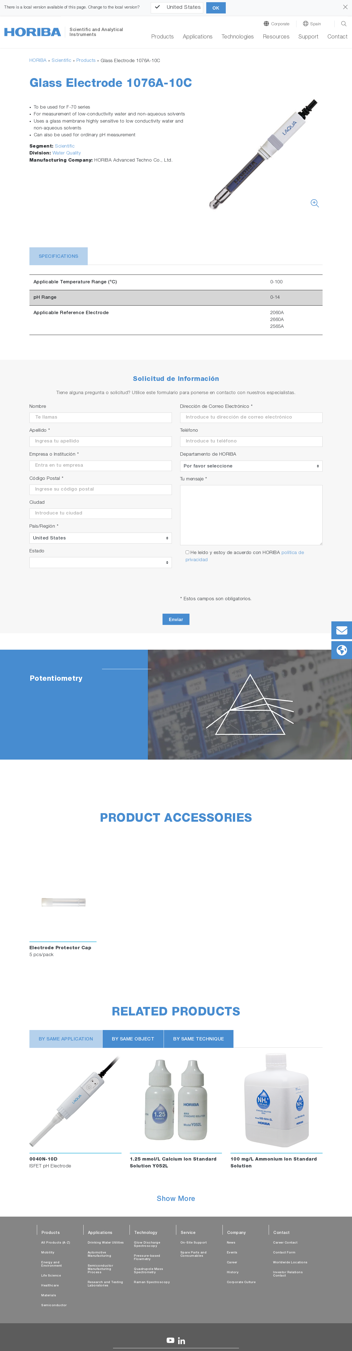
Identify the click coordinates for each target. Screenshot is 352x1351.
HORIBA (38, 61)
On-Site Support (193, 1242)
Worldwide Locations (290, 1262)
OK (216, 8)
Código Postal (46, 479)
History (233, 1272)
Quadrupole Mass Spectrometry (148, 1271)
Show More (176, 1199)
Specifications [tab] (58, 256)
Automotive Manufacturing (99, 1254)
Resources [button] (276, 37)
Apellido (39, 430)
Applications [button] (198, 37)
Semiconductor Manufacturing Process (100, 1269)
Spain (315, 24)
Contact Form (284, 1252)
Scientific (61, 61)
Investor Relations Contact (288, 1274)
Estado (37, 551)
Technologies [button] (238, 37)
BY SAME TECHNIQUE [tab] (198, 1039)
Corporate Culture (241, 1282)
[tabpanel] (176, 704)
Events (232, 1252)
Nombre (37, 407)
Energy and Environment (51, 1264)
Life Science (51, 1275)
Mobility (47, 1252)
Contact (338, 37)
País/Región (44, 526)
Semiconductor (54, 1305)
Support (308, 37)
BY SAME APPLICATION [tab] (66, 1039)
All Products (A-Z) (55, 1242)
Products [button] (162, 37)
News (231, 1242)
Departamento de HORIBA (208, 454)
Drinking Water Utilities (106, 1242)
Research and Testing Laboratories (105, 1284)
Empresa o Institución (54, 454)
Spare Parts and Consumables (193, 1254)
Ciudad (37, 502)
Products (86, 61)
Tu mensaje (193, 479)
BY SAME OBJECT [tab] (133, 1039)
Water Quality (67, 153)
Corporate (280, 24)
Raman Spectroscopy (152, 1282)
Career (232, 1262)
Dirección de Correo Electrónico (216, 407)
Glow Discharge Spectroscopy (147, 1244)
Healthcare (50, 1285)
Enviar (176, 619)
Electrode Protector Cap (60, 948)
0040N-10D (43, 1159)
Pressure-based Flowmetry (147, 1258)
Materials (48, 1295)
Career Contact (285, 1242)
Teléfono (189, 430)
